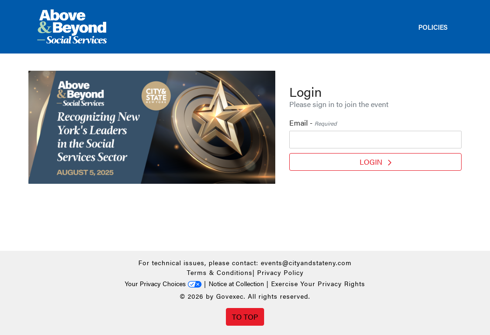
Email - (313, 122)
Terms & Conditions (219, 272)
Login (376, 161)
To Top (245, 316)
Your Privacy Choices (163, 283)
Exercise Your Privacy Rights (318, 283)
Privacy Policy (280, 272)
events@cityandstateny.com (306, 262)
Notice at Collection (236, 283)
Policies (432, 27)
